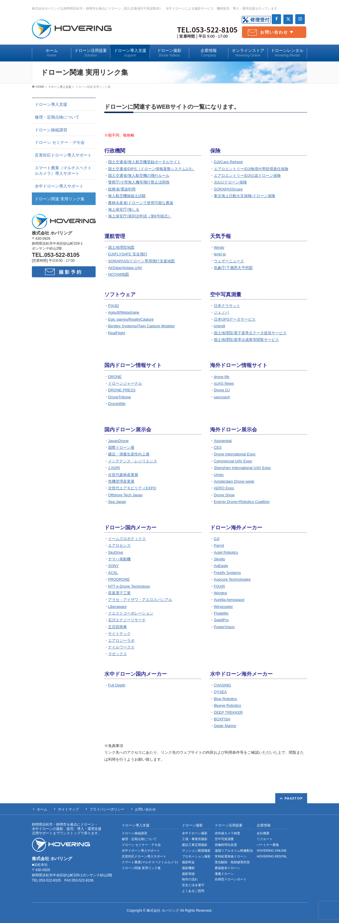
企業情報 (264, 825)
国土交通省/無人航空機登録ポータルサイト (144, 162)
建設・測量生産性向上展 (129, 454)
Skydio (219, 559)
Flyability (221, 613)
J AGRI (114, 468)
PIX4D (113, 306)
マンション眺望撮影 (196, 850)
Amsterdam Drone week (234, 481)
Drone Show (224, 495)
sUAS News (224, 383)
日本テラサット (227, 306)
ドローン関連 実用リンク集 (60, 199)
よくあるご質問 (193, 891)
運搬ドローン (224, 873)
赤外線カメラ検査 (227, 833)
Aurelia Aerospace (229, 599)
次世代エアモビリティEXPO (132, 488)
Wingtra (220, 593)
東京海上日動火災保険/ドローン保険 (244, 196)
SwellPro (221, 620)
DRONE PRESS (122, 390)
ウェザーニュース (229, 261)
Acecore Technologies (232, 579)
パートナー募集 (268, 844)
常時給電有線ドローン (231, 856)
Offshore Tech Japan (125, 495)
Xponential (223, 441)
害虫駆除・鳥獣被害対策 (232, 862)
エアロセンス (119, 545)
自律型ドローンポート (231, 879)
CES (218, 447)
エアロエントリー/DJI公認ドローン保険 (247, 175)
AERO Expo (224, 488)
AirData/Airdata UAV (125, 268)
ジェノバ (221, 312)
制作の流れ (190, 879)
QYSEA (220, 692)
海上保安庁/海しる (123, 209)
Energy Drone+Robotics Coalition (242, 501)
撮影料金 (188, 862)
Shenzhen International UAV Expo (242, 468)
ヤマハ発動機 (119, 559)
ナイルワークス (121, 647)
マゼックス (117, 654)
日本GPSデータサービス (235, 319)
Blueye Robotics (227, 705)
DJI (217, 539)
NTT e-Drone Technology (129, 586)
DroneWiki (116, 403)
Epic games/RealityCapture (131, 319)
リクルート (265, 839)
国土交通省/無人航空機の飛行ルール (139, 175)
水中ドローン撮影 (194, 833)
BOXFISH (222, 719)
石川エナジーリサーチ (127, 620)
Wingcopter (223, 606)
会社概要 (263, 833)
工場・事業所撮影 (194, 839)
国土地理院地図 (121, 247)
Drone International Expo (235, 454)
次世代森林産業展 (123, 475)
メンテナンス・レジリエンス (132, 461)
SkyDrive (115, 552)
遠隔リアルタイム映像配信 (234, 850)
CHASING (222, 685)
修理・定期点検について (57, 117)
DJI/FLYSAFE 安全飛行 (127, 254)
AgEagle (221, 566)
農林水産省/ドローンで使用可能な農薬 (140, 203)
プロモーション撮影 (196, 856)
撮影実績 (188, 873)
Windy (219, 247)
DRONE (115, 377)
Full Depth (116, 685)
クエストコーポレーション (130, 613)
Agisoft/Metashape (123, 312)
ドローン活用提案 (229, 825)
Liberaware (117, 606)
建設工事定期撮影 (194, 844)
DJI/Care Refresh (228, 162)
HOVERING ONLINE (272, 850)
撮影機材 (188, 868)
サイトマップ (68, 809)
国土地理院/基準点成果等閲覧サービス (246, 339)
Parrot (219, 545)
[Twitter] (288, 19)
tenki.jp (220, 254)
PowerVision (224, 627)
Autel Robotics (226, 552)
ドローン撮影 (192, 825)
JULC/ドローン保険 (230, 182)
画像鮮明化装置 (226, 844)
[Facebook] (276, 19)
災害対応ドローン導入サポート (63, 155)
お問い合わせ (274, 32)
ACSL (113, 572)
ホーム (42, 809)
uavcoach (222, 397)
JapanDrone (118, 441)
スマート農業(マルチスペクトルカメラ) (150, 862)
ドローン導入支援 (51, 104)
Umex (219, 475)
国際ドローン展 (121, 447)
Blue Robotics (225, 699)
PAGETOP (294, 798)
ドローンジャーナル (125, 383)
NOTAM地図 (118, 274)
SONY (113, 566)
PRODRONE (119, 579)
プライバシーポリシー (107, 809)
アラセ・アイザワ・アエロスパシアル (140, 599)
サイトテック (119, 633)
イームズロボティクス (127, 539)
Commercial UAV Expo (233, 461)
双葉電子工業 (119, 593)
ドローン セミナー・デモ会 (60, 142)
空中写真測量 (224, 839)
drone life (221, 377)
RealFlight (116, 333)
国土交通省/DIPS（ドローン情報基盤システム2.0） (151, 169)
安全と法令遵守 (193, 885)
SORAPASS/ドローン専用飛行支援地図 (141, 261)
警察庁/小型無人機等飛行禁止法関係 (139, 182)
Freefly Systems (227, 572)
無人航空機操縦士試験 (127, 196)
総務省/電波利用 (122, 189)
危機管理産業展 (121, 481)
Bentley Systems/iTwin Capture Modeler (141, 326)
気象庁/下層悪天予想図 (233, 268)
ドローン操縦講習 (51, 130)
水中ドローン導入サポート (59, 186)
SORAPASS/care (228, 189)
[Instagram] (300, 19)
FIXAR (219, 586)
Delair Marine (225, 726)
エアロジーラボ (121, 640)
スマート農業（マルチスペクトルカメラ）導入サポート (63, 171)
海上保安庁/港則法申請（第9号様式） (140, 216)
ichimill (219, 326)
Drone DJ (222, 390)
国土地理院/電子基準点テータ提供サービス (250, 333)
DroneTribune (119, 397)
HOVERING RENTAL (272, 856)
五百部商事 (117, 627)
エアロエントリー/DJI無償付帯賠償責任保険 (251, 169)
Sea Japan (117, 501)
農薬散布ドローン (227, 868)
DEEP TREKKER (228, 712)
